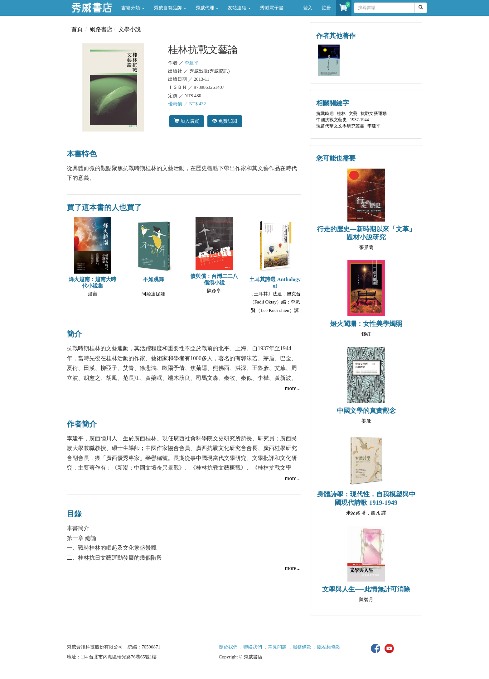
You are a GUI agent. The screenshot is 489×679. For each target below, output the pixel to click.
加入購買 (186, 121)
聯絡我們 (252, 646)
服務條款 (302, 646)
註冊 (326, 7)
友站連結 (239, 7)
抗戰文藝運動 (374, 113)
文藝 (353, 113)
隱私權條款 (329, 646)
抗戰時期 (325, 113)
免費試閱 (224, 121)
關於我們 (228, 646)
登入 (307, 7)
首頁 (77, 29)
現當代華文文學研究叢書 (340, 126)
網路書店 (101, 29)
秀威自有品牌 (170, 7)
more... (293, 388)
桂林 (341, 113)
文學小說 (130, 29)
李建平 (192, 62)
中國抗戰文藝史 (331, 119)
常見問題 (277, 646)
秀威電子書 (271, 7)
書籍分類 (132, 7)
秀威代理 (207, 7)
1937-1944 (359, 119)
